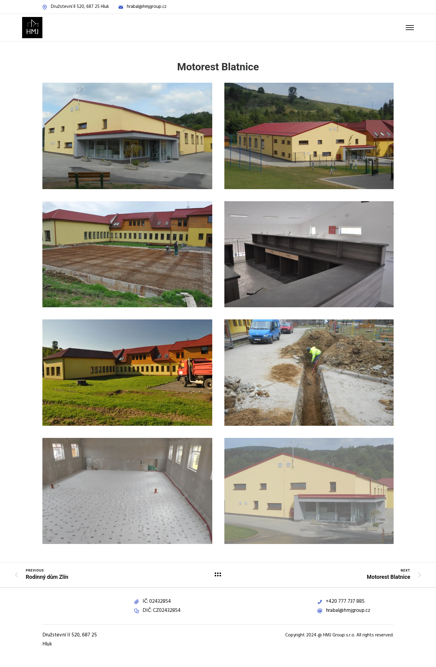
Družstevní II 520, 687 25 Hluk (80, 6)
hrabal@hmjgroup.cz (147, 6)
